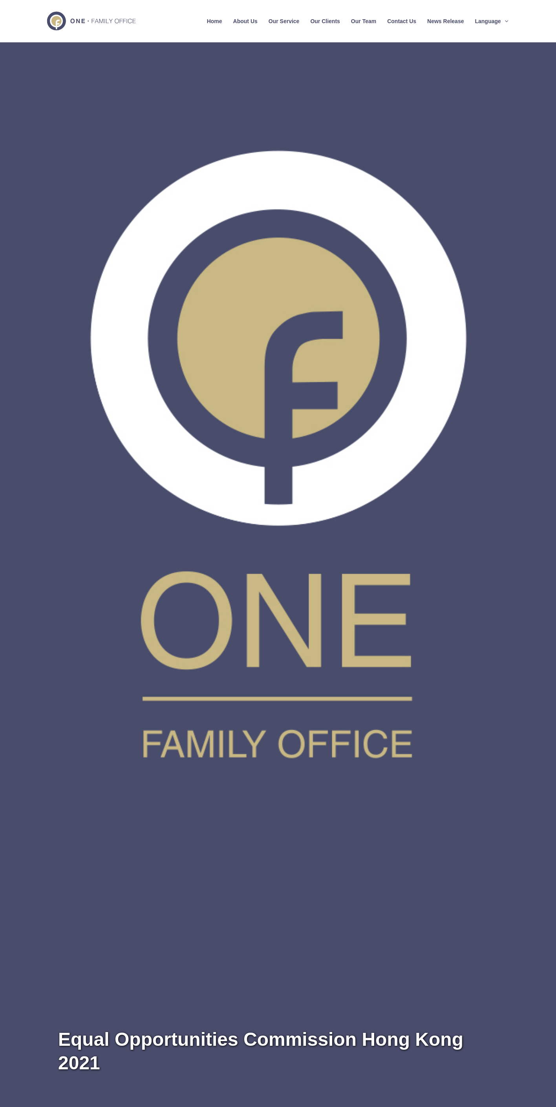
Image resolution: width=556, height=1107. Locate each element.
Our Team (363, 21)
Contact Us (401, 21)
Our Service (284, 21)
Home (214, 21)
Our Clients (325, 21)
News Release (445, 21)
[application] (504, 21)
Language (491, 21)
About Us (245, 21)
